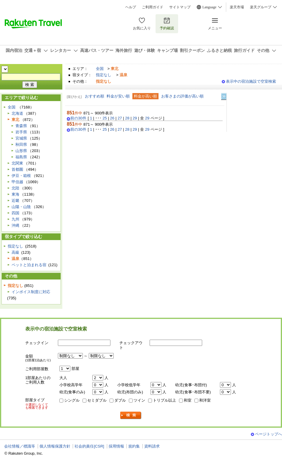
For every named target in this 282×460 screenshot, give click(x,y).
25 (105, 118)
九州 (15, 219)
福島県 (21, 157)
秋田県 (21, 144)
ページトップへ (268, 434)
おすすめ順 (94, 96)
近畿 (15, 200)
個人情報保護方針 (54, 446)
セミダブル (97, 400)
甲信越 (17, 182)
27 (120, 118)
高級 (15, 252)
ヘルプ (130, 7)
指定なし (103, 75)
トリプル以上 (164, 400)
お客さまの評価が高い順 (182, 96)
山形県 (21, 150)
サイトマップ (180, 7)
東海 (15, 194)
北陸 (15, 188)
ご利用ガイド (152, 7)
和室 (187, 400)
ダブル (120, 400)
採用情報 (116, 446)
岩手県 (21, 132)
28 (127, 118)
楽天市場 (237, 7)
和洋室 (205, 400)
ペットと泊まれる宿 (29, 265)
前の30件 (78, 118)
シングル (72, 400)
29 (135, 118)
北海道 (17, 113)
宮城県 (21, 138)
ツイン (139, 400)
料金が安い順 (118, 96)
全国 (100, 68)
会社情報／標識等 (19, 446)
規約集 (134, 446)
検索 (131, 415)
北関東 (17, 163)
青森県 (21, 126)
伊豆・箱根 (21, 175)
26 (112, 118)
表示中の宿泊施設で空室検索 (251, 81)
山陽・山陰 (21, 207)
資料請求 (152, 446)
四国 (15, 213)
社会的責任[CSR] (89, 446)
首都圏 (17, 169)
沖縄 (15, 225)
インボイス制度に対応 (31, 292)
